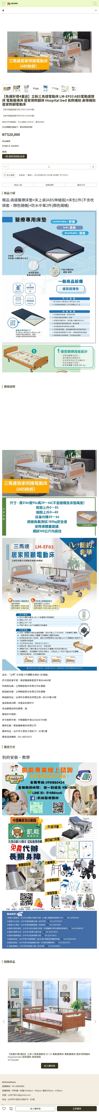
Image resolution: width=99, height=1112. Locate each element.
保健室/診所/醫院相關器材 (47, 1072)
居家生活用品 (72, 1072)
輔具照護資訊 (85, 1072)
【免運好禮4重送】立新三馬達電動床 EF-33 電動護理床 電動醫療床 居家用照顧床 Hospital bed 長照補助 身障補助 (27, 1012)
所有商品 (25, 1068)
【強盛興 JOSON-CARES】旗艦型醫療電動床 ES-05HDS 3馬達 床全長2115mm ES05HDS (70, 1012)
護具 (62, 1072)
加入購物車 (35, 1108)
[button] (95, 1000)
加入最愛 (9, 175)
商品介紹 (18, 184)
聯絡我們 (6, 1076)
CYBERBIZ (63, 1101)
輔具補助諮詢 (8, 1068)
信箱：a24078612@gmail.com (16, 1052)
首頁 (17, 1068)
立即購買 (77, 1108)
